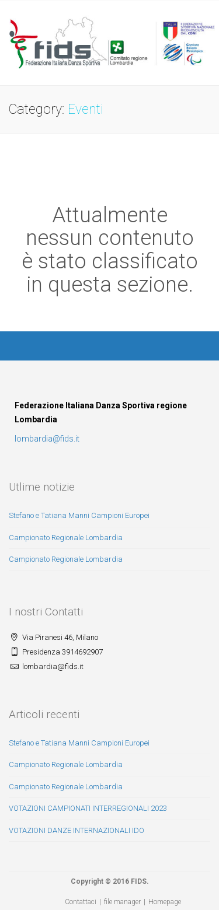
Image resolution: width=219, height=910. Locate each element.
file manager (122, 902)
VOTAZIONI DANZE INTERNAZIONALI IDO (76, 830)
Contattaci (80, 902)
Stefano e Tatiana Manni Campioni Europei (79, 515)
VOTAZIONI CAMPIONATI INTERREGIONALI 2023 (88, 808)
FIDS (139, 881)
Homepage (164, 902)
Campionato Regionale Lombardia (66, 537)
